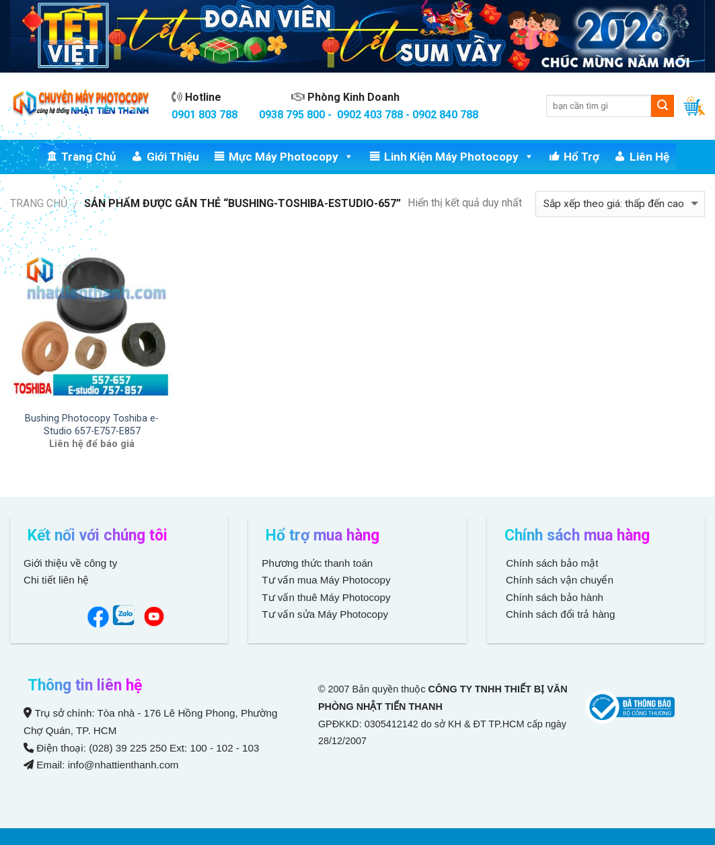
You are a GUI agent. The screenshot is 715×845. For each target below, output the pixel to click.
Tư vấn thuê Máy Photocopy (326, 597)
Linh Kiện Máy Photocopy (459, 156)
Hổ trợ (581, 156)
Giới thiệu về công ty (70, 563)
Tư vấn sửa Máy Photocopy (325, 614)
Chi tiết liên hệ (58, 580)
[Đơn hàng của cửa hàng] (620, 204)
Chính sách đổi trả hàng (559, 614)
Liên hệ (649, 156)
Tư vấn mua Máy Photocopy (327, 580)
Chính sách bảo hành (553, 597)
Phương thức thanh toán (317, 563)
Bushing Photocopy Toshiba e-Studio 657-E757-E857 (92, 425)
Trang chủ (88, 156)
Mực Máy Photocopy (291, 156)
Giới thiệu (173, 156)
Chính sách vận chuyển (558, 580)
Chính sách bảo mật (552, 563)
